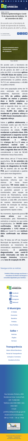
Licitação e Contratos (14, 357)
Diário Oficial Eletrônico (14, 350)
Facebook (15, 293)
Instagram (15, 299)
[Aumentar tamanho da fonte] (13, 1)
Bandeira (14, 318)
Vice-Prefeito (14, 325)
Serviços (14, 341)
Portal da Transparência (14, 353)
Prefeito (14, 321)
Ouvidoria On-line (14, 360)
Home (2, 12)
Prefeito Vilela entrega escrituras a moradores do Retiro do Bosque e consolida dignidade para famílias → (15, 275)
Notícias (7, 12)
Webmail (15, 302)
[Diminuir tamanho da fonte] (11, 1)
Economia (14, 315)
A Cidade (14, 312)
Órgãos (14, 337)
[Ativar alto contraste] (15, 1)
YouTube (15, 296)
